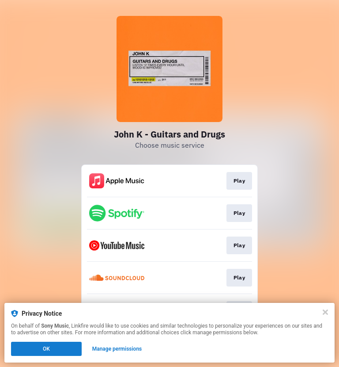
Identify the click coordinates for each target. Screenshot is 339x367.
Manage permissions (117, 349)
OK (46, 349)
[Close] (325, 312)
